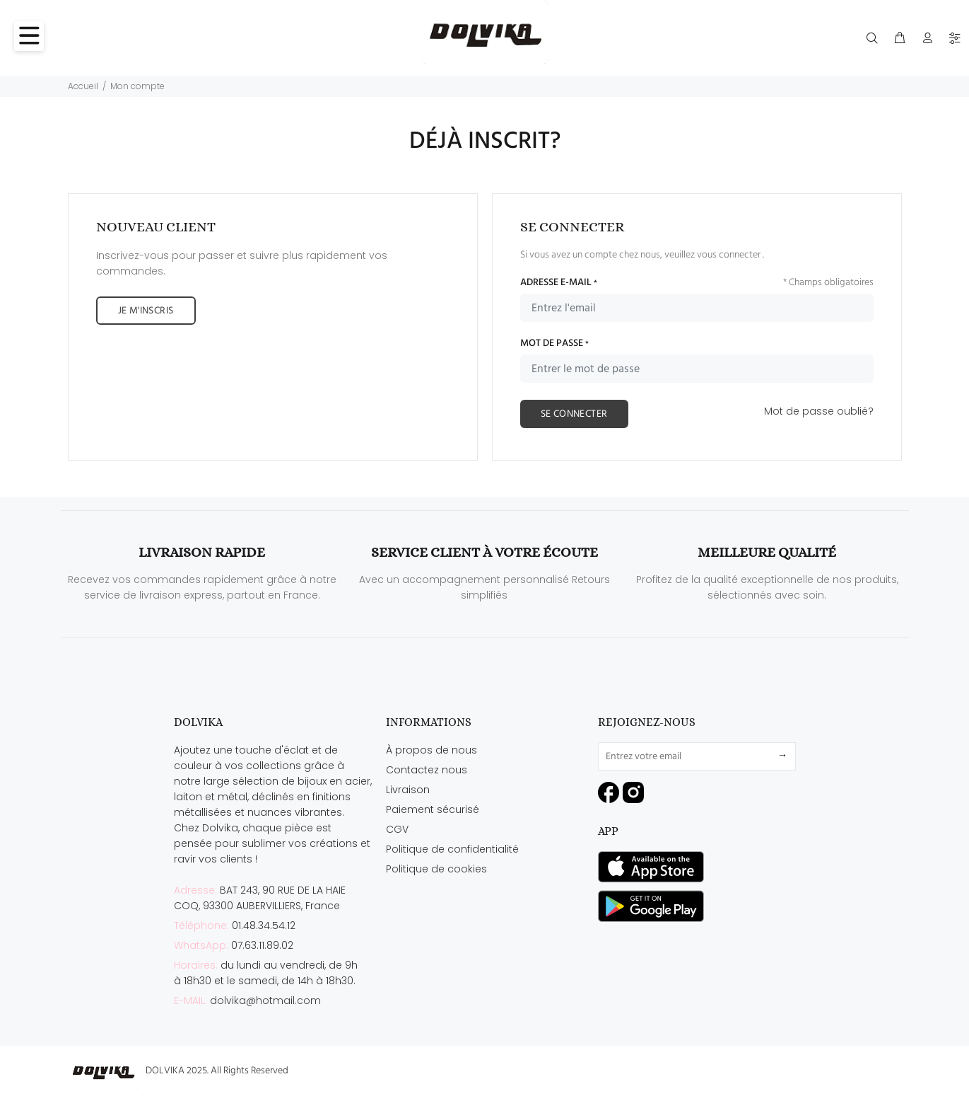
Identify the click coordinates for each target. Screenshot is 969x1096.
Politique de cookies (436, 869)
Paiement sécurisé (432, 809)
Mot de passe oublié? (819, 411)
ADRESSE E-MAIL (558, 283)
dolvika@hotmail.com (265, 1000)
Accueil (83, 86)
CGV (397, 829)
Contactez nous (426, 770)
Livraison (408, 790)
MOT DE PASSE (554, 344)
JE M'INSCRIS (146, 311)
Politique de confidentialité (452, 849)
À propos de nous (431, 750)
